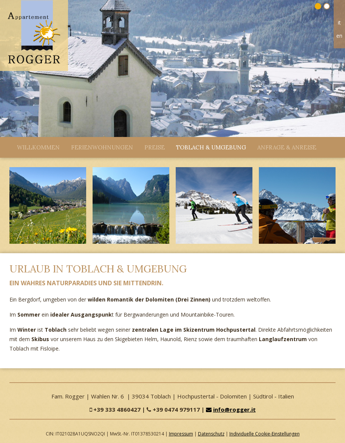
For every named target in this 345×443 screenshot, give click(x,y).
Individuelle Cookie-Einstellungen (264, 434)
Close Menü (7, 145)
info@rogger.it (231, 409)
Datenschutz (211, 434)
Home (339, 11)
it (339, 22)
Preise (154, 147)
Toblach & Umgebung (211, 147)
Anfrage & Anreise (286, 147)
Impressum (181, 434)
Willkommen (38, 147)
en (339, 35)
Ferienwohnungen (102, 147)
